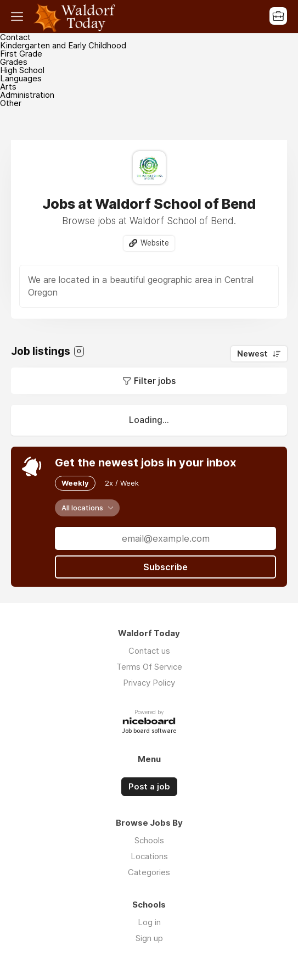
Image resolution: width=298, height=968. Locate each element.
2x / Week (122, 483)
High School (22, 70)
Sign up (149, 938)
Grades (13, 62)
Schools (149, 840)
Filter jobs (155, 380)
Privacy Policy (149, 682)
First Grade (21, 53)
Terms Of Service (149, 666)
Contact (15, 37)
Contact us (149, 651)
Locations (149, 856)
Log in (149, 922)
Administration (27, 95)
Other (10, 103)
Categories (149, 872)
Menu (19, 16)
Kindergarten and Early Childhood (63, 45)
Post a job (149, 787)
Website (154, 242)
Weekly (75, 483)
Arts (8, 86)
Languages (21, 78)
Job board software (149, 731)
